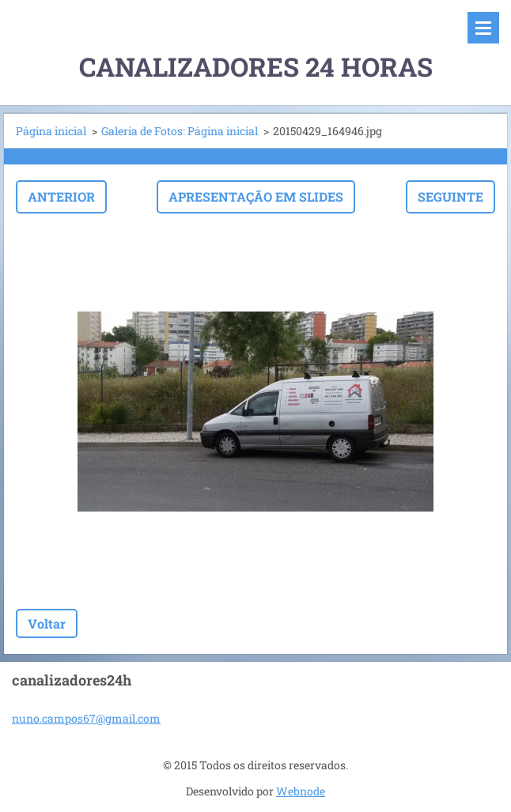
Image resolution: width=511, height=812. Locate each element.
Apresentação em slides (255, 196)
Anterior (61, 196)
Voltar (47, 623)
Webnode (300, 791)
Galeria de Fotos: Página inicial (179, 130)
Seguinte (450, 196)
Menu (483, 27)
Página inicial (51, 130)
